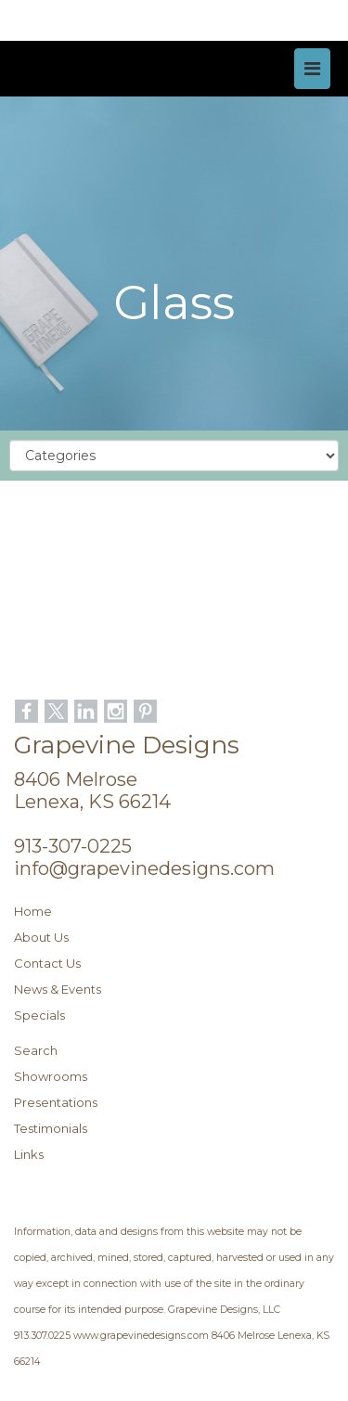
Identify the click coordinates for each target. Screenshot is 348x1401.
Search (36, 1050)
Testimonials (50, 1128)
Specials (39, 1015)
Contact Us (47, 963)
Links (29, 1154)
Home (33, 911)
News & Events (57, 989)
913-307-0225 (73, 846)
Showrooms (50, 1076)
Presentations (55, 1102)
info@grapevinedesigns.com (144, 868)
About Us (41, 937)
